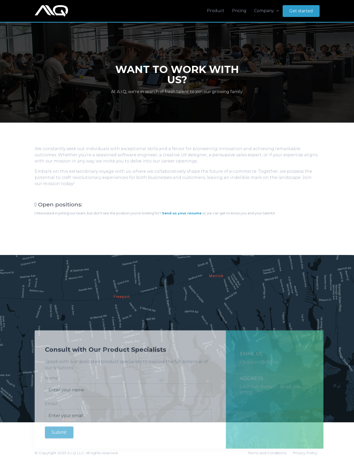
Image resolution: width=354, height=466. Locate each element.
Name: (52, 388)
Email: (51, 413)
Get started (301, 10)
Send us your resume (182, 213)
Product (215, 10)
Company (266, 10)
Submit (59, 442)
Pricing (239, 10)
